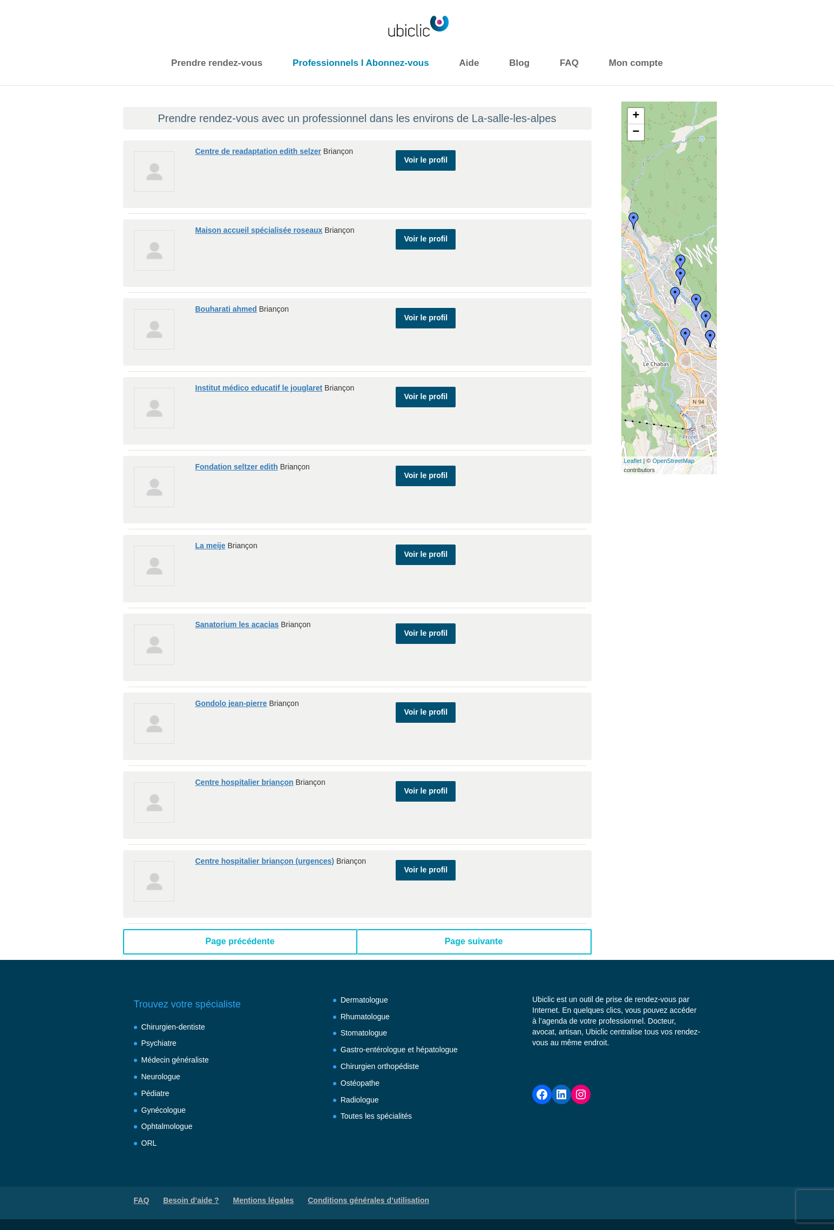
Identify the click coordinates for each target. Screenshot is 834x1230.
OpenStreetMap (674, 461)
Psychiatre (159, 1043)
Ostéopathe (360, 1083)
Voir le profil (425, 155)
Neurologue (160, 1076)
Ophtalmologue (167, 1126)
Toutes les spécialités (376, 1116)
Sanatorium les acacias (237, 624)
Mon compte (636, 63)
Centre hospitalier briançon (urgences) (265, 861)
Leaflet (633, 461)
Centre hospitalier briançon (244, 782)
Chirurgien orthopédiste (380, 1066)
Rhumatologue (365, 1016)
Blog (519, 63)
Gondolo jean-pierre (231, 703)
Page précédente (239, 941)
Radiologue (360, 1099)
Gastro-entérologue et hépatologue (399, 1049)
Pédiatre (155, 1093)
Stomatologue (364, 1033)
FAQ (569, 63)
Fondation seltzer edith (236, 466)
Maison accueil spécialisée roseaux (259, 230)
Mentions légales (263, 1200)
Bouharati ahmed (226, 309)
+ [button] (635, 116)
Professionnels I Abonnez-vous (361, 63)
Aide (469, 63)
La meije (210, 545)
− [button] (635, 132)
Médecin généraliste (175, 1060)
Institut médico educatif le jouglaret (259, 388)
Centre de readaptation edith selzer (258, 151)
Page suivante (474, 941)
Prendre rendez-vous (216, 63)
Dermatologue (364, 1000)
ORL (149, 1143)
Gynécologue (163, 1110)
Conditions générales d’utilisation (368, 1200)
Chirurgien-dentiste (173, 1027)
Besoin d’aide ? (191, 1200)
